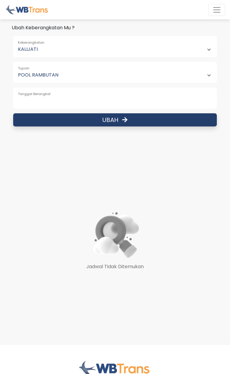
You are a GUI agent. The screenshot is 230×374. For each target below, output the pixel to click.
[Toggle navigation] (216, 10)
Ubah (115, 120)
